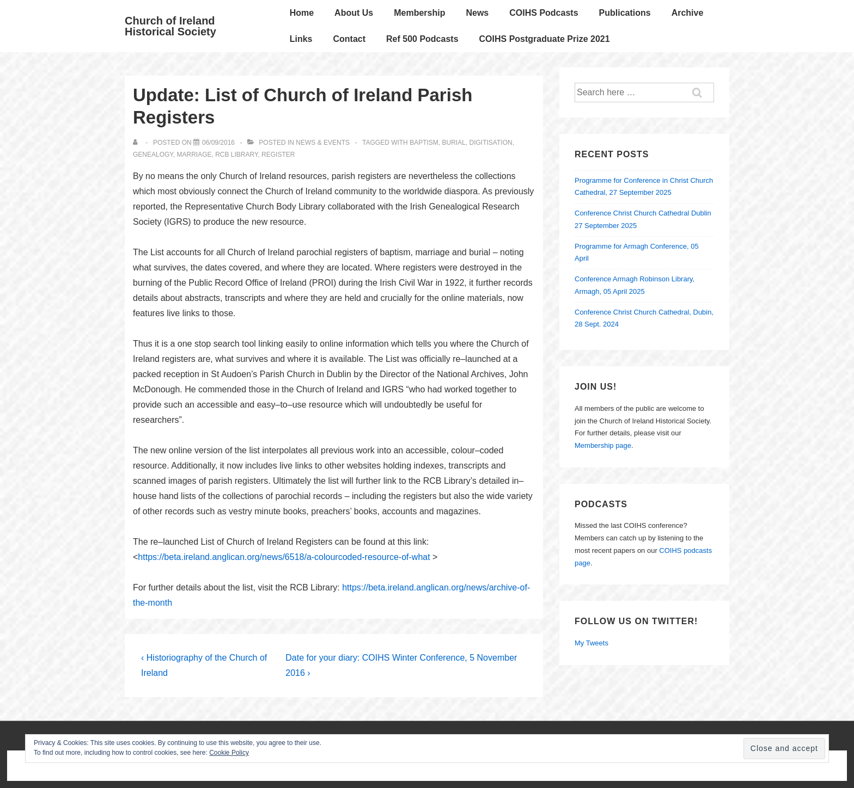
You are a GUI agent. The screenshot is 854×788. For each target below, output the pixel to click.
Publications (625, 12)
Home (302, 12)
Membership (419, 12)
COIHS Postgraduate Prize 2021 (544, 39)
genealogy (153, 154)
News (477, 12)
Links (301, 39)
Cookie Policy (229, 752)
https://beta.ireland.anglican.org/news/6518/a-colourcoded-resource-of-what (284, 557)
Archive (688, 12)
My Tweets (591, 643)
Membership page (603, 445)
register (278, 154)
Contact (349, 39)
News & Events (323, 142)
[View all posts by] (137, 142)
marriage (193, 154)
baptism (424, 142)
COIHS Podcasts (543, 12)
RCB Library (236, 154)
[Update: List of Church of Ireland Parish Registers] (218, 142)
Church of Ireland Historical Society (170, 26)
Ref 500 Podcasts (422, 39)
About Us (353, 12)
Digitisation (491, 142)
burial (453, 142)
